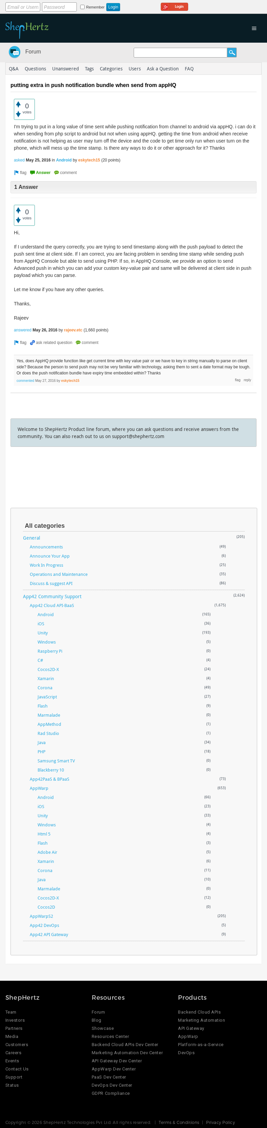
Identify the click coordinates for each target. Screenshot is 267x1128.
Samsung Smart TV (56, 761)
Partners (14, 1028)
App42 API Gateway (49, 934)
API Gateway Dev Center (117, 1060)
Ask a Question (163, 68)
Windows (47, 642)
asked (19, 160)
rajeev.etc (73, 330)
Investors (15, 1020)
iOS (41, 624)
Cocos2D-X (48, 669)
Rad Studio (48, 733)
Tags (89, 68)
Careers (13, 1052)
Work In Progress (46, 565)
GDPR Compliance (111, 1093)
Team (11, 1012)
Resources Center (110, 1036)
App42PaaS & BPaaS (49, 779)
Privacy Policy (220, 1122)
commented (25, 381)
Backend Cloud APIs (199, 1012)
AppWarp (39, 788)
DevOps (186, 1052)
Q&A (14, 68)
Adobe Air (47, 852)
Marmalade (49, 715)
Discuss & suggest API (51, 583)
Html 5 (44, 834)
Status (12, 1085)
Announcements (46, 547)
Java (42, 742)
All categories (45, 525)
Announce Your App (50, 556)
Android (64, 160)
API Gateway (191, 1028)
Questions (35, 68)
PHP (41, 752)
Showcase (103, 1028)
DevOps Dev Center (112, 1085)
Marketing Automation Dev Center (127, 1052)
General (31, 538)
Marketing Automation (201, 1020)
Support (14, 1077)
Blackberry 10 (51, 770)
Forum (33, 52)
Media (12, 1036)
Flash (43, 706)
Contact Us (17, 1068)
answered (22, 330)
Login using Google (174, 5)
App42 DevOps (44, 925)
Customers (16, 1044)
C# (40, 660)
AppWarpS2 (41, 916)
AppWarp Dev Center (114, 1068)
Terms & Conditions (179, 1122)
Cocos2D (46, 907)
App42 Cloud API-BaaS (52, 605)
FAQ (189, 68)
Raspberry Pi (50, 651)
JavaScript (47, 697)
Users (135, 68)
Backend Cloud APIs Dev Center (125, 1044)
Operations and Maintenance (59, 574)
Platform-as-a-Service (201, 1044)
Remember (95, 7)
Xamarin (46, 678)
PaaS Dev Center (109, 1077)
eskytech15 (89, 160)
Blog (97, 1020)
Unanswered (65, 68)
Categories (111, 68)
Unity (43, 633)
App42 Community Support (52, 596)
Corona (45, 688)
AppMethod (49, 724)
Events (12, 1060)
